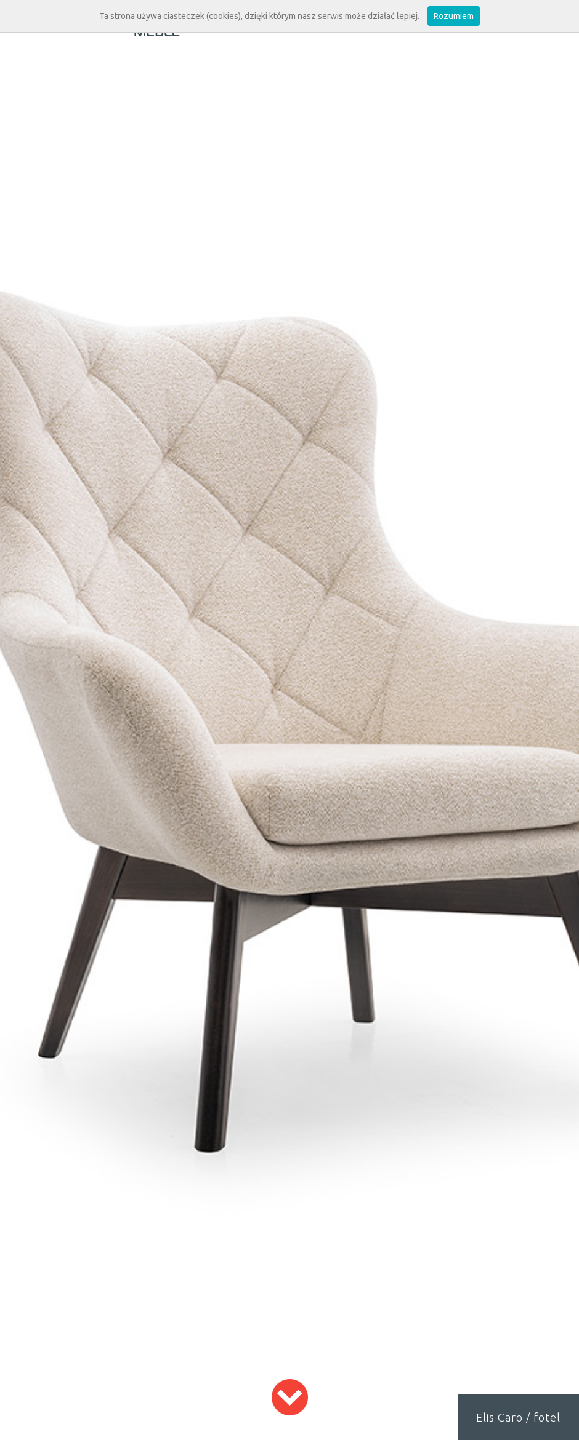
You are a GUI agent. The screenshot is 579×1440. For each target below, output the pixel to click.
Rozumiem (454, 16)
